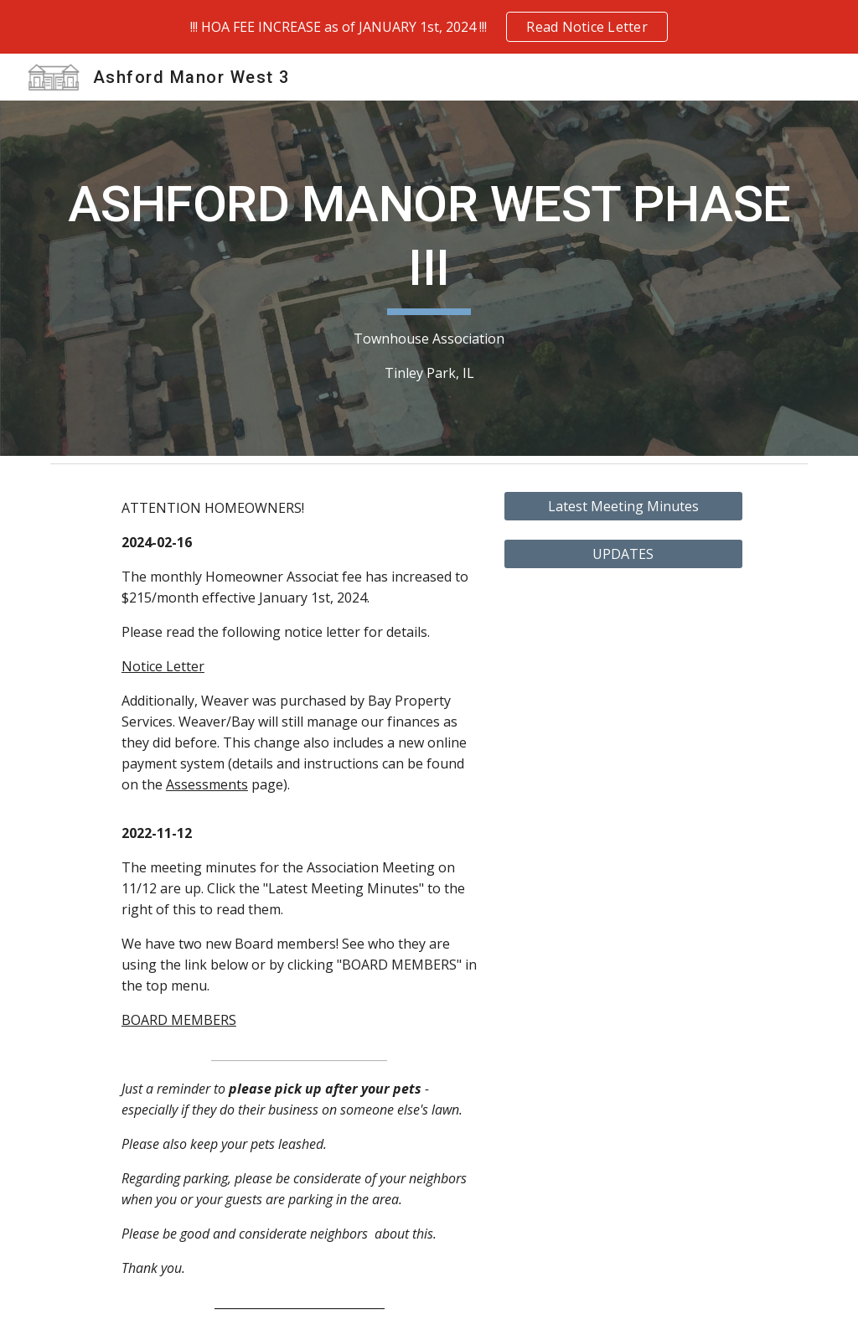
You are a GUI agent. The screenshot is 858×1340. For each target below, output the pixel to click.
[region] (429, 27)
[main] (429, 278)
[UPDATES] (623, 554)
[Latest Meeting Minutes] (623, 506)
